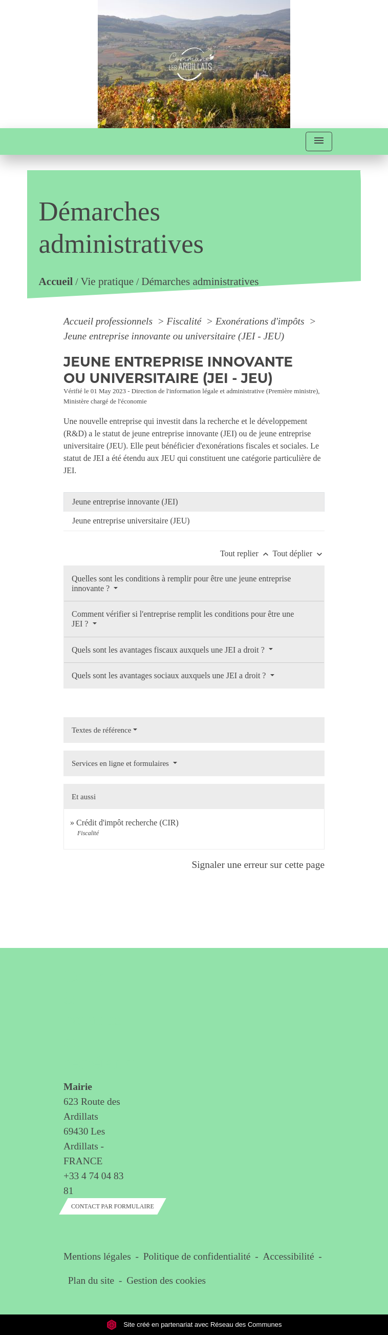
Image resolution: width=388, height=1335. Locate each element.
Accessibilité (288, 1256)
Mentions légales (97, 1256)
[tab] (194, 502)
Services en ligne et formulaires (121, 763)
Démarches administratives (199, 281)
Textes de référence (101, 730)
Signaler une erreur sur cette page (258, 864)
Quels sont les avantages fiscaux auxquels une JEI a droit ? (169, 649)
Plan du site (91, 1280)
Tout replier (246, 553)
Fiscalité (185, 321)
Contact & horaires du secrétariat (93, 1019)
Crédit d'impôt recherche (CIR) (127, 822)
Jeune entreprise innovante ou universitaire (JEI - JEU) (173, 336)
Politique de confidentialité (197, 1256)
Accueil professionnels (109, 321)
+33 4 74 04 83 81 (93, 1183)
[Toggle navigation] (319, 142)
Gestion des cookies (166, 1280)
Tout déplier (298, 553)
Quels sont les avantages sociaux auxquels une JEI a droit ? (170, 675)
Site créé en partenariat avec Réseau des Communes (194, 1324)
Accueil (56, 281)
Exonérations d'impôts (261, 321)
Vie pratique (107, 281)
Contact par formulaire (112, 1206)
